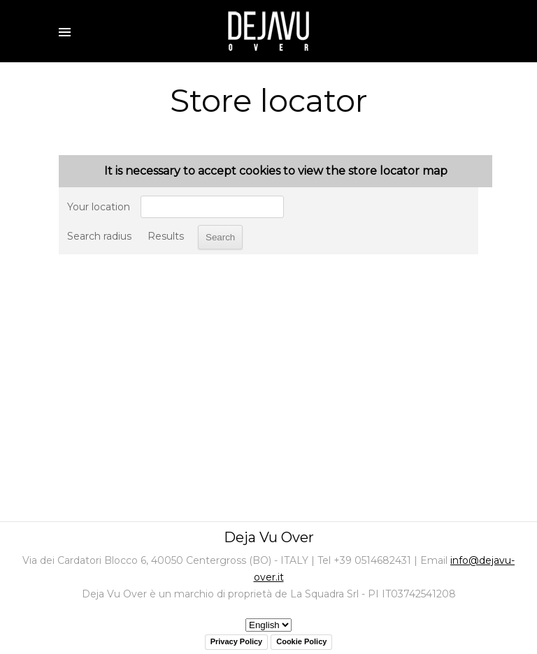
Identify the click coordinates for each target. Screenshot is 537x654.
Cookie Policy (301, 641)
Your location (98, 207)
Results (166, 236)
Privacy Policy (236, 641)
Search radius (99, 236)
